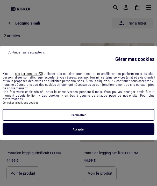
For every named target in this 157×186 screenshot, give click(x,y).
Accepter (78, 129)
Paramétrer (79, 115)
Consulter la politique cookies (20, 102)
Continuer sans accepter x (26, 52)
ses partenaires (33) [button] (28, 73)
